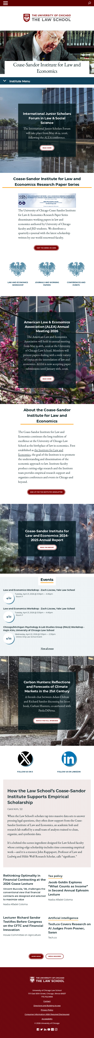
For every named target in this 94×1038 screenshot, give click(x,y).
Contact (47, 1001)
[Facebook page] (38, 1030)
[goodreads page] (52, 1030)
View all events (47, 649)
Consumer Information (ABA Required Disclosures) (47, 1014)
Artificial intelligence (63, 918)
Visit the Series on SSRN (46, 248)
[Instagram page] (56, 1030)
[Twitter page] (41, 1030)
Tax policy (55, 876)
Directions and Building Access (47, 1006)
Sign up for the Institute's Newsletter (46, 492)
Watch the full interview (47, 721)
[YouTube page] (49, 1030)
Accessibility (47, 1019)
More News (36, 956)
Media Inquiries (54, 956)
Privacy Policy (47, 1010)
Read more (47, 148)
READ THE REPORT (47, 547)
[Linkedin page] (45, 1030)
